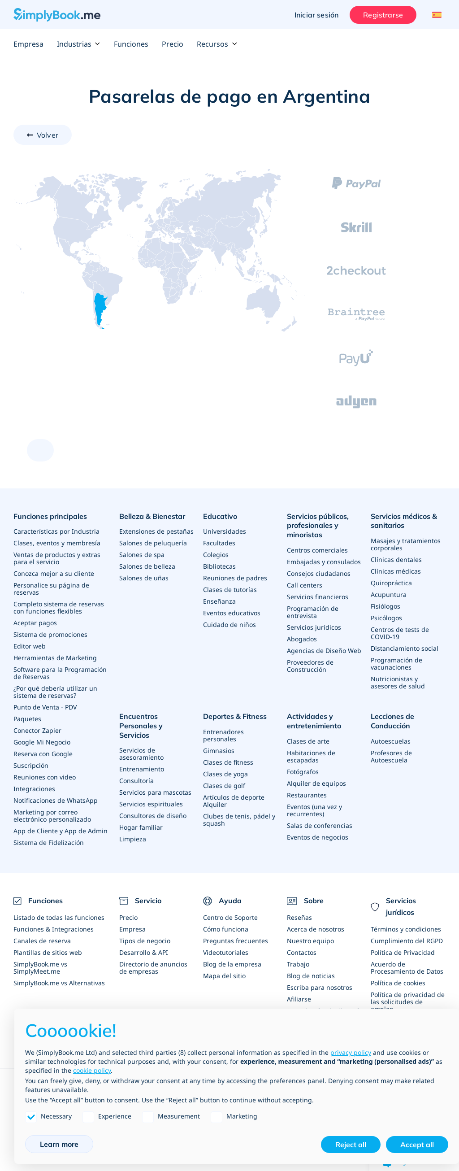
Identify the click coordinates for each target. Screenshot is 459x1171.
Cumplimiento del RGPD (407, 940)
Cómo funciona (225, 929)
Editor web (29, 646)
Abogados (302, 639)
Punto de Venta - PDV (45, 707)
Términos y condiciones (406, 929)
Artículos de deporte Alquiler (233, 801)
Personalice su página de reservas (51, 588)
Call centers (304, 585)
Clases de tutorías (230, 589)
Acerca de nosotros (315, 929)
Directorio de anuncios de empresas (153, 967)
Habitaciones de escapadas (311, 756)
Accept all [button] (417, 1144)
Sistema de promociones (50, 634)
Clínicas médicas (396, 571)
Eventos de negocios (317, 837)
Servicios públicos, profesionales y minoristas (318, 526)
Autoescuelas (391, 741)
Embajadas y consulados (324, 561)
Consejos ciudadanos (319, 573)
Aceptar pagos (35, 622)
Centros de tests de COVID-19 (400, 633)
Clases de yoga (225, 774)
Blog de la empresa (232, 964)
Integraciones (34, 788)
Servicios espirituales (151, 804)
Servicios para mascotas (155, 792)
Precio (172, 44)
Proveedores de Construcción (310, 666)
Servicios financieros (317, 596)
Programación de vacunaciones (396, 663)
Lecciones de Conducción (392, 721)
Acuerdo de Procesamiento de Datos (407, 967)
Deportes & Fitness (235, 716)
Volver (47, 135)
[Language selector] (435, 15)
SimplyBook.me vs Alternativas (59, 983)
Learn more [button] (59, 1144)
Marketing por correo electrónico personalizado (52, 815)
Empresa (28, 44)
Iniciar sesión (316, 14)
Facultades (219, 543)
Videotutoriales (225, 952)
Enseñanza (219, 601)
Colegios (216, 554)
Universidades (224, 531)
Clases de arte (308, 741)
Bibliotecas (219, 566)
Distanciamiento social (404, 648)
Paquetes (27, 718)
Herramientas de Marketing (55, 657)
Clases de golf (224, 785)
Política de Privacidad (403, 952)
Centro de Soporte (230, 917)
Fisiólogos (385, 606)
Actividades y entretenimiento (314, 721)
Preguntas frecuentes (235, 940)
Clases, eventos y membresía (56, 543)
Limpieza (132, 839)
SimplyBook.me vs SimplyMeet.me (40, 967)
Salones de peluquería (153, 543)
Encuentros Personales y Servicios (141, 726)
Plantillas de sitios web (47, 952)
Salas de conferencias (319, 825)
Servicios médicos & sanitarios (404, 521)
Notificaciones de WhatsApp (55, 800)
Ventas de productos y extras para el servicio (56, 558)
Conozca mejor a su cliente (53, 573)
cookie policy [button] (92, 1070)
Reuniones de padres (235, 578)
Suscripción (30, 765)
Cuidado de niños (229, 624)
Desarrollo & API (143, 952)
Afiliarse (299, 999)
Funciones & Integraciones (53, 929)
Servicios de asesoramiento (141, 754)
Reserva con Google (43, 753)
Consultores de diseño (152, 815)
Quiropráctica (391, 583)
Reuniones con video (44, 777)
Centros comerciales (317, 550)
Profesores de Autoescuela (391, 756)
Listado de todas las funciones (58, 917)
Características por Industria (56, 531)
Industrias (78, 44)
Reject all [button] (350, 1144)
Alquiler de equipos (316, 783)
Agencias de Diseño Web (324, 650)
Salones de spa (142, 554)
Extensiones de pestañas (156, 531)
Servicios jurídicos (314, 627)
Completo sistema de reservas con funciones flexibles (58, 607)
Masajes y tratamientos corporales (406, 544)
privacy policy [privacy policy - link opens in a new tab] (350, 1052)
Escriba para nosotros (319, 987)
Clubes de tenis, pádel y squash (239, 819)
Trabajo (298, 964)
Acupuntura (389, 594)
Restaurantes (307, 795)
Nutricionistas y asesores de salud (398, 682)
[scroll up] (40, 450)
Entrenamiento (141, 769)
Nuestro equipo (310, 940)
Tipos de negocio (144, 940)
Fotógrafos (303, 771)
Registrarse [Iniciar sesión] (383, 14)
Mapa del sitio (224, 975)
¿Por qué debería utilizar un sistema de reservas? (55, 692)
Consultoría (136, 780)
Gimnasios (218, 750)
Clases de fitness (228, 762)
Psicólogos (386, 618)
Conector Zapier (37, 730)
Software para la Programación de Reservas (60, 673)
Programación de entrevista (312, 612)
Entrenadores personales (223, 735)
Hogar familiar (141, 827)
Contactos (301, 952)
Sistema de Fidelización (48, 842)
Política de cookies (398, 983)
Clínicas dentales (396, 559)
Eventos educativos (231, 613)
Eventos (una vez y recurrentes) (314, 810)
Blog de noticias (311, 975)
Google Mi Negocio (41, 742)
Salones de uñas (144, 578)
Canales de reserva (42, 940)
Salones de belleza (147, 566)
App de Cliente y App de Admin (60, 831)
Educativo (220, 516)
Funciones (131, 44)
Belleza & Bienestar (152, 516)
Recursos (217, 44)
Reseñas (299, 917)
